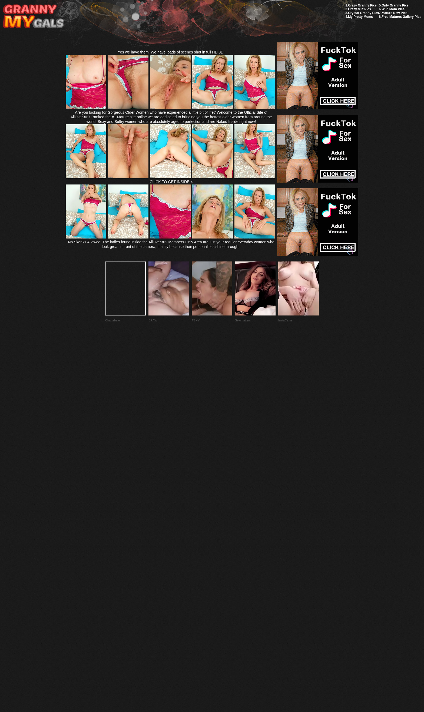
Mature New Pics (394, 13)
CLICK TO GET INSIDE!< (171, 182)
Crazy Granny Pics (362, 5)
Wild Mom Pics (393, 9)
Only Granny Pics (395, 5)
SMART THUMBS (222, 584)
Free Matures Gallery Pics (401, 17)
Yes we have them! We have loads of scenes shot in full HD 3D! (171, 52)
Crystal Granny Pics (363, 13)
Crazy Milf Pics (359, 9)
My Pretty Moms (360, 17)
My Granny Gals (33, 16)
